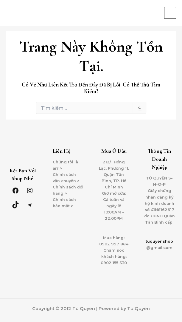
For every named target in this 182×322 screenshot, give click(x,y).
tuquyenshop (159, 241)
